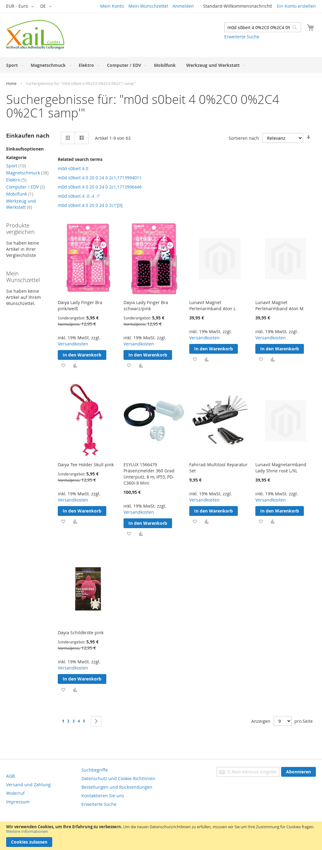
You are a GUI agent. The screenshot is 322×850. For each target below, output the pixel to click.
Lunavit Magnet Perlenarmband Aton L (212, 305)
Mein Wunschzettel (148, 6)
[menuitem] (13, 65)
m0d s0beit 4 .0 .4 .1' (79, 196)
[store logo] (35, 34)
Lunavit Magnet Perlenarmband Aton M (279, 305)
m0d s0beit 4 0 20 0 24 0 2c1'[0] (90, 205)
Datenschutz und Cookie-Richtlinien (118, 778)
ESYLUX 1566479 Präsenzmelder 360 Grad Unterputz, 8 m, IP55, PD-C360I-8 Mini (149, 474)
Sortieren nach (244, 138)
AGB (10, 776)
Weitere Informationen (27, 831)
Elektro (16, 180)
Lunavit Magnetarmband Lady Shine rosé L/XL (280, 468)
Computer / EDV (25, 187)
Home (11, 83)
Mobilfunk (19, 194)
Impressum (17, 802)
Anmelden (183, 6)
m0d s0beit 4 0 (73, 168)
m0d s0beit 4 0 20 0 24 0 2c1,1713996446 (100, 187)
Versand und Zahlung (28, 784)
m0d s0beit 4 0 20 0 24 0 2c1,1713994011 (100, 178)
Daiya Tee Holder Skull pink (86, 464)
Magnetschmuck (27, 173)
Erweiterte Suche (241, 37)
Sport (16, 166)
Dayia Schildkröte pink (81, 632)
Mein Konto (112, 6)
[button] (21, 6)
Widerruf (15, 793)
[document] (161, 836)
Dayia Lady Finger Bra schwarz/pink (146, 305)
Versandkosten (73, 344)
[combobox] (262, 27)
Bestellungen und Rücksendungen (116, 787)
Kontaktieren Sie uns (102, 796)
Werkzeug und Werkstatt (21, 204)
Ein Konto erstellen (296, 6)
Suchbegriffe (94, 770)
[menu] (161, 65)
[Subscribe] (298, 772)
